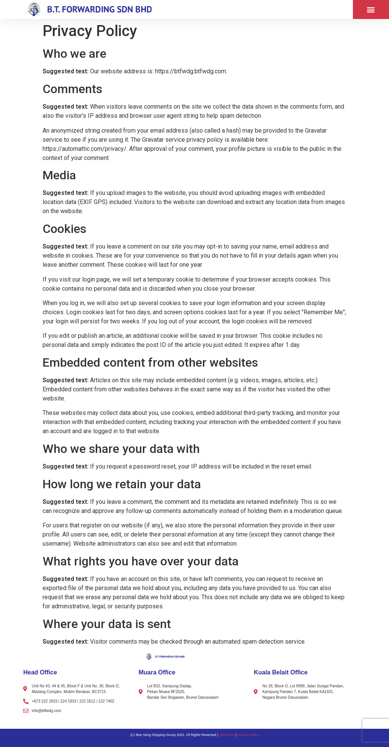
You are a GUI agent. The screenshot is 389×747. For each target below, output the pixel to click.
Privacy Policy (248, 735)
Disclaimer (227, 735)
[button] (371, 9)
